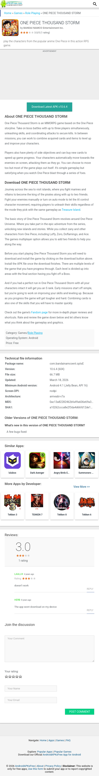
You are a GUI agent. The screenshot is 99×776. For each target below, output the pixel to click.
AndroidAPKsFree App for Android (62, 754)
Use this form (35, 768)
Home (7, 13)
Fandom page (39, 312)
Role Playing (32, 13)
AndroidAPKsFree (25, 765)
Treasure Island (71, 209)
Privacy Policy (53, 765)
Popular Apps (44, 751)
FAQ (68, 740)
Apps (51, 740)
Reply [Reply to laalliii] (90, 589)
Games (18, 13)
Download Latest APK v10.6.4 (49, 106)
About (40, 765)
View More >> (81, 486)
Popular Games (62, 751)
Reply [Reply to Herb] (90, 610)
